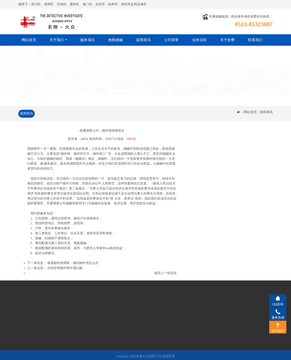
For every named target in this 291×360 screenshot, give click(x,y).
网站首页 (29, 40)
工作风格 (32, 321)
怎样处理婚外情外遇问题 (64, 268)
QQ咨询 (277, 298)
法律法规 (32, 327)
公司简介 (32, 307)
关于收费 (227, 40)
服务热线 (277, 311)
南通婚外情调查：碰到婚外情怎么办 (73, 263)
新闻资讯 (143, 40)
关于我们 (56, 40)
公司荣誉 (171, 40)
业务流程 (199, 40)
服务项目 (87, 40)
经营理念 (32, 314)
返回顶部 (277, 325)
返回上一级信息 (165, 273)
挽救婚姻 (115, 40)
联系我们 (255, 40)
